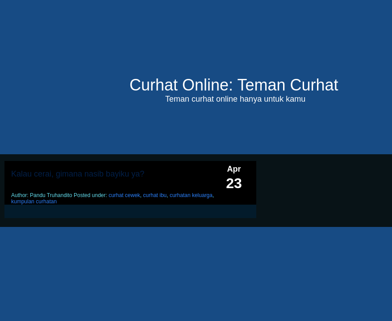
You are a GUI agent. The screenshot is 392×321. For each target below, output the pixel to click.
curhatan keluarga (191, 195)
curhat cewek (124, 195)
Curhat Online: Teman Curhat (233, 85)
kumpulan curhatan (34, 201)
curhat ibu (155, 195)
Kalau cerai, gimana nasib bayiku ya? (77, 173)
